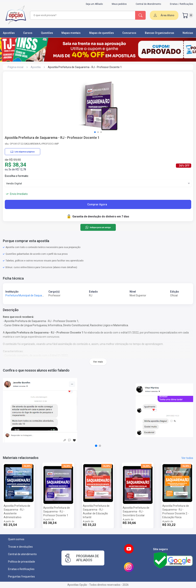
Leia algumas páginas (22, 151)
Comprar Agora (97, 204)
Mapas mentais (71, 32)
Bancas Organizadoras (159, 32)
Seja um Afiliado (94, 4)
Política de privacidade (21, 561)
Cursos (27, 32)
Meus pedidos (119, 4)
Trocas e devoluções (20, 546)
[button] (95, 132)
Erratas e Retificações (21, 569)
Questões (47, 32)
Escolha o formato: (17, 175)
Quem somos (16, 539)
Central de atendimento (22, 554)
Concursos (129, 32)
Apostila (36, 67)
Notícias (188, 32)
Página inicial (15, 67)
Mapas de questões (101, 32)
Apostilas (9, 32)
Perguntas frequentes (21, 576)
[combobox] (82, 15)
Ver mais (98, 361)
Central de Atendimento (148, 4)
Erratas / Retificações (181, 4)
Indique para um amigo (98, 227)
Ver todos (187, 458)
